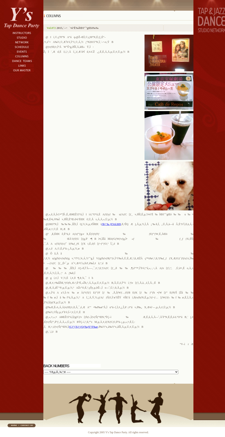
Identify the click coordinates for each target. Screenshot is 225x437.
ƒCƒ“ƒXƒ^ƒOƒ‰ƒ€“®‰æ (83, 326)
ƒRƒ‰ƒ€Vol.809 (111, 224)
